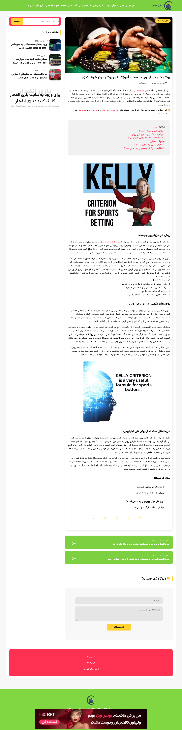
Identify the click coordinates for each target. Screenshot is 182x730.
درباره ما (91, 662)
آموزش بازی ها (96, 5)
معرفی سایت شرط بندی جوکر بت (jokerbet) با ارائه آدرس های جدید (30, 61)
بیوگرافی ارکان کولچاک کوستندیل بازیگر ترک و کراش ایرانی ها (141, 544)
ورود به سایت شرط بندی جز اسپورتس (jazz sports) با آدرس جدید (29, 46)
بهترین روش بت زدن (141, 90)
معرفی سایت (112, 5)
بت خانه (106, 110)
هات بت (82, 110)
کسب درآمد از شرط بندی (111, 242)
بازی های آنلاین (36, 5)
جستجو (17, 21)
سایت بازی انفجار (127, 5)
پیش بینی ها (82, 5)
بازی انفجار (157, 5)
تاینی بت (93, 110)
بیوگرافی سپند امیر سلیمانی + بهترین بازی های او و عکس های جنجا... (29, 76)
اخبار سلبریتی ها (91, 669)
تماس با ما (91, 656)
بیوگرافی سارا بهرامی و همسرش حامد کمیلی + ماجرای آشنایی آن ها (138, 559)
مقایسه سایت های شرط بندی (59, 5)
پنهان (155, 127)
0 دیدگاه (144, 83)
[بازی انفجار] (168, 6)
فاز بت (115, 110)
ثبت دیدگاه (119, 627)
